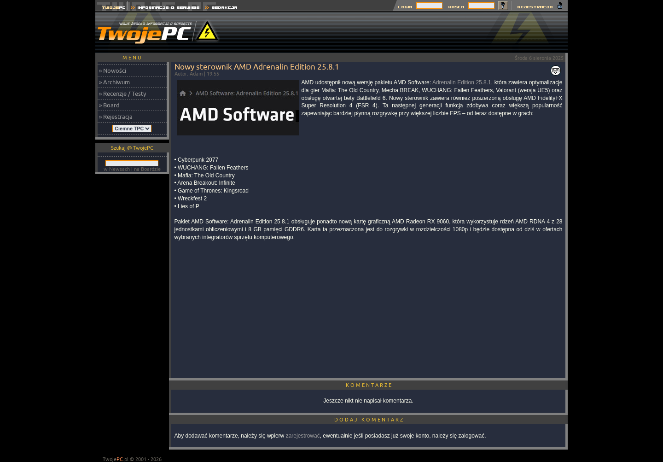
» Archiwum (114, 82)
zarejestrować (303, 436)
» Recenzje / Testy (122, 93)
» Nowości (112, 70)
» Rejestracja (116, 116)
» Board (109, 105)
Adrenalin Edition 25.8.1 (461, 82)
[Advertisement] (400, 32)
